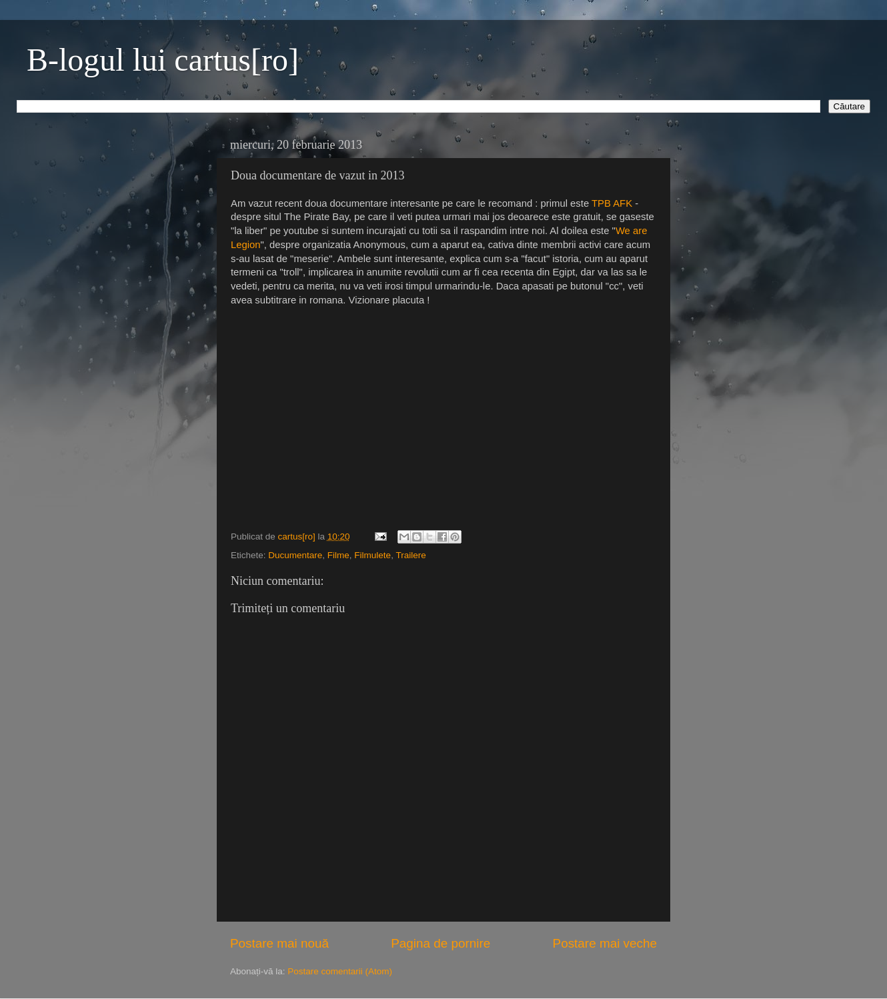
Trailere (410, 555)
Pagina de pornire (440, 943)
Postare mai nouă (279, 943)
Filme (338, 555)
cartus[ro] (298, 537)
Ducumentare (295, 555)
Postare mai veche (605, 943)
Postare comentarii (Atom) (339, 971)
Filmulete (372, 555)
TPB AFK (612, 203)
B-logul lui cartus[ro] (163, 59)
